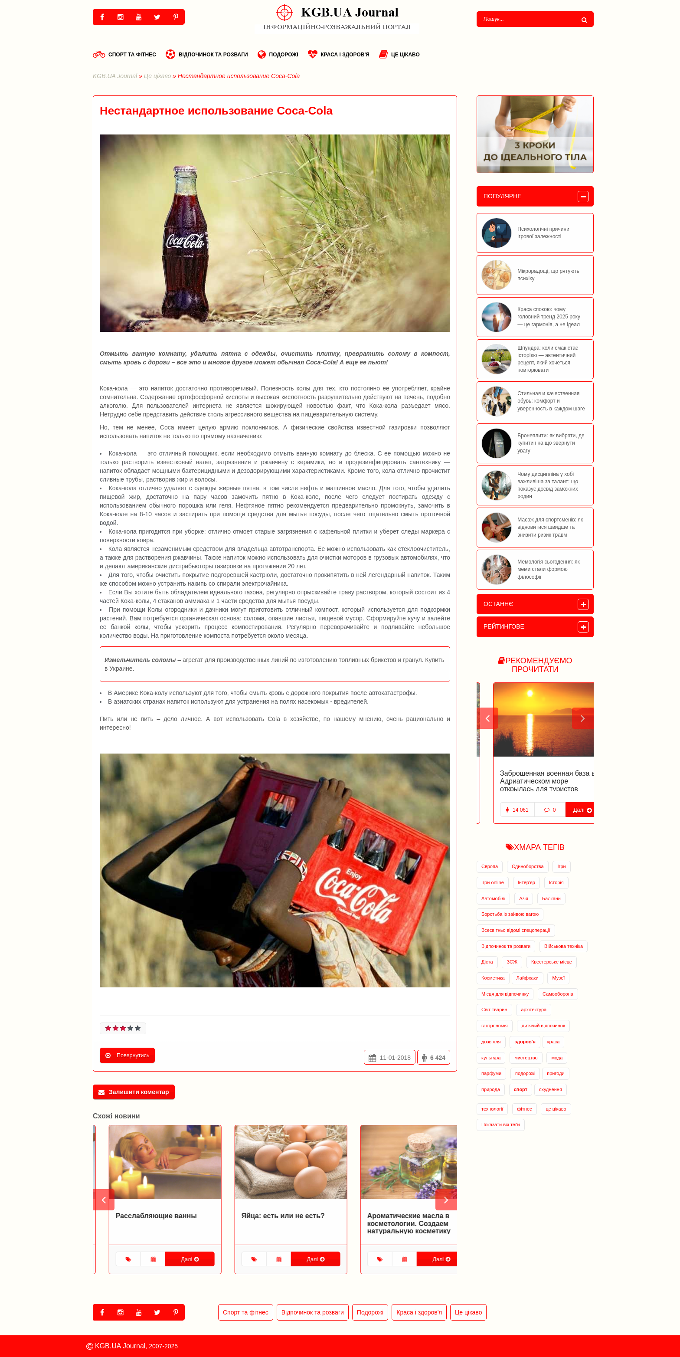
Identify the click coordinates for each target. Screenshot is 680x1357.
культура (490, 1057)
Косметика (493, 977)
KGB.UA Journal (115, 75)
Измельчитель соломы (140, 659)
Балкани (551, 898)
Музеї (558, 977)
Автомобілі (493, 898)
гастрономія (494, 1025)
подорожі (525, 1073)
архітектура (533, 1009)
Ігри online (492, 882)
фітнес (524, 1108)
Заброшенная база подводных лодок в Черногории (533, 777)
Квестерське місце (551, 961)
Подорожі (278, 54)
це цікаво (556, 1108)
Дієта (487, 961)
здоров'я (524, 1041)
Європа (489, 866)
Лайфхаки (528, 977)
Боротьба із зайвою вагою (510, 914)
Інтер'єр (526, 882)
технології (492, 1108)
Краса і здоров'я (338, 54)
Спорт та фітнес (124, 54)
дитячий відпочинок (543, 1025)
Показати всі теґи (500, 1124)
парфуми (491, 1073)
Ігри (561, 866)
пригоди (555, 1073)
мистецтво (525, 1057)
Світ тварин (494, 1009)
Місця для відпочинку (505, 993)
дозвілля (491, 1041)
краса (553, 1041)
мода (556, 1057)
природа (490, 1089)
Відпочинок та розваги (207, 54)
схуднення (550, 1089)
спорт (520, 1089)
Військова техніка (563, 946)
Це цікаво (399, 54)
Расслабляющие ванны (266, 1215)
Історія (556, 882)
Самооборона (558, 993)
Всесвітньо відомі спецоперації (515, 930)
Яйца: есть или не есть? (393, 1215)
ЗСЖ (512, 961)
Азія (523, 898)
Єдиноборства (528, 866)
